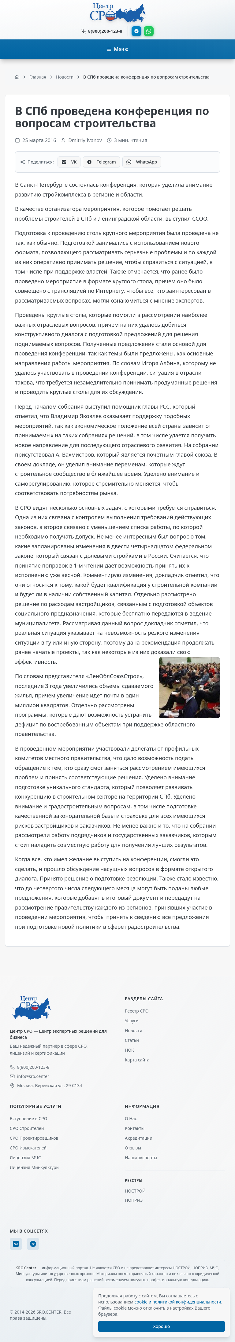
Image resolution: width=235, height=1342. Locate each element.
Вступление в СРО (28, 1118)
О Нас (131, 1118)
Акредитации (138, 1138)
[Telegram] (33, 1244)
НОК (129, 1050)
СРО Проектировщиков (34, 1138)
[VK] (16, 1244)
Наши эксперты (141, 1157)
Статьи (132, 1040)
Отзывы (133, 1148)
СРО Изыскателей (28, 1148)
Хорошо (161, 1326)
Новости (133, 1030)
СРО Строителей (27, 1128)
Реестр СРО (136, 1011)
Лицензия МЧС (25, 1157)
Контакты (134, 1128)
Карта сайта (137, 1060)
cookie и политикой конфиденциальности (177, 1302)
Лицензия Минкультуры (34, 1167)
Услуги (132, 1021)
